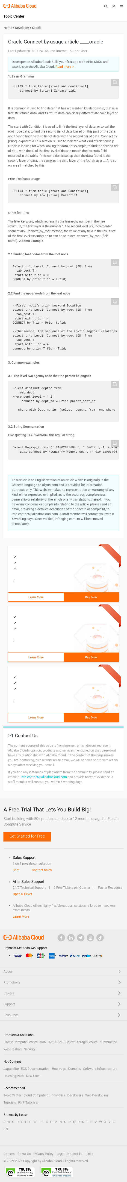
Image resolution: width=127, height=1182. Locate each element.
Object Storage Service (81, 1042)
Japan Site (11, 1069)
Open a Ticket (22, 894)
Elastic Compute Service (20, 1042)
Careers (9, 1154)
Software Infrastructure (100, 1069)
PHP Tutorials (28, 1102)
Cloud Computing (36, 1095)
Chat (16, 870)
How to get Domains (66, 1069)
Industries (58, 1095)
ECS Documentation (35, 1069)
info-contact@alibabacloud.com (44, 777)
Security (29, 1049)
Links (89, 1154)
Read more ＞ (65, 66)
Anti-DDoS (56, 1042)
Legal (60, 1154)
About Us (24, 1154)
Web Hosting (12, 1049)
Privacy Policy (43, 1154)
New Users (33, 1076)
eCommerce (108, 1042)
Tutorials (9, 1102)
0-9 (5, 1129)
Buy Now (91, 597)
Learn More (36, 597)
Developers (75, 1095)
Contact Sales (42, 870)
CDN (43, 1042)
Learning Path (13, 1076)
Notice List (75, 1154)
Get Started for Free (27, 836)
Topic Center (12, 1095)
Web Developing (96, 1095)
